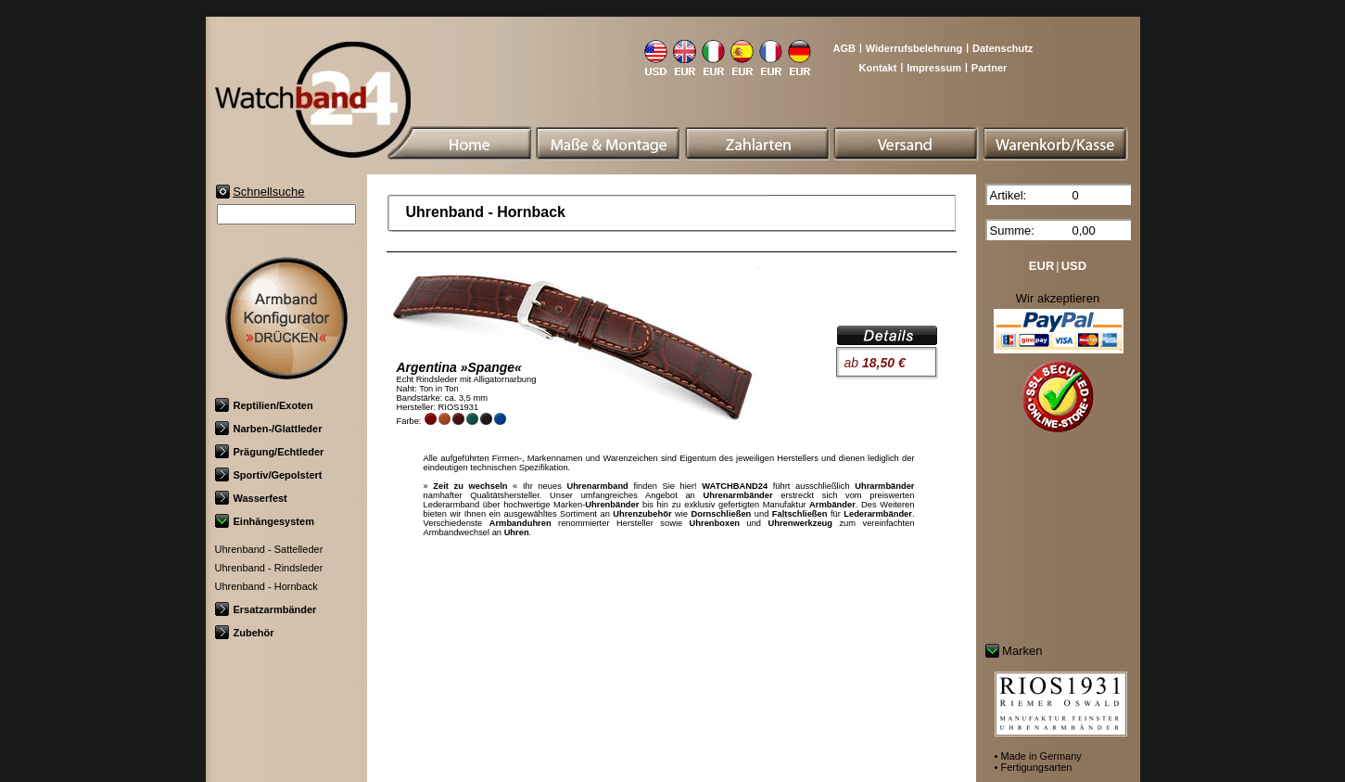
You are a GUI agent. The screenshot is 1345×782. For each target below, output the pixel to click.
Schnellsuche (268, 192)
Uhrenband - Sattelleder (269, 549)
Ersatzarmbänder (266, 609)
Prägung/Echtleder (269, 451)
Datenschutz (1002, 48)
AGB (843, 48)
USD (1073, 266)
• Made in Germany (1038, 756)
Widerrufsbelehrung (914, 48)
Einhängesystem (264, 521)
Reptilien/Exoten (264, 405)
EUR (1041, 266)
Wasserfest (251, 498)
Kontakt (878, 67)
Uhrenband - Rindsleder (269, 567)
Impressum (934, 67)
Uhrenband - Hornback (266, 586)
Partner (989, 67)
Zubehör (244, 632)
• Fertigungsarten (1033, 767)
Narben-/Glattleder (269, 428)
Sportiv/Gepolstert (269, 475)
